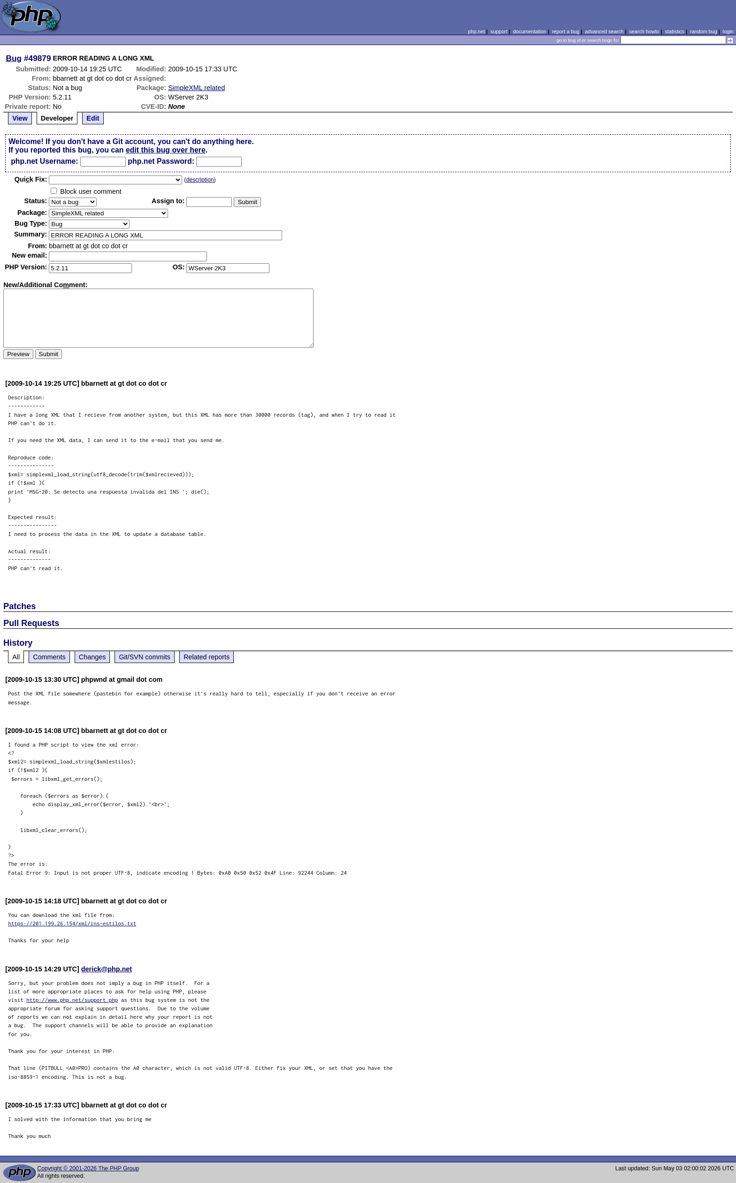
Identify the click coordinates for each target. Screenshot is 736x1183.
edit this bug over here (166, 150)
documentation (529, 31)
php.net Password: (161, 161)
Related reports (207, 657)
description (200, 179)
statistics (674, 31)
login (728, 31)
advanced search (604, 31)
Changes (92, 657)
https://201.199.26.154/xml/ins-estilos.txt (72, 923)
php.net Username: (44, 161)
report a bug (565, 31)
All (16, 657)
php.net (476, 31)
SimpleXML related (196, 88)
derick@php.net (106, 969)
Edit (92, 118)
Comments (49, 657)
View (20, 118)
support (499, 31)
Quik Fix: (31, 179)
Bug (14, 58)
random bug (703, 31)
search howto (644, 31)
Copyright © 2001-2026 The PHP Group (88, 1168)
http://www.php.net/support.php (72, 1000)
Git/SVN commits (144, 657)
